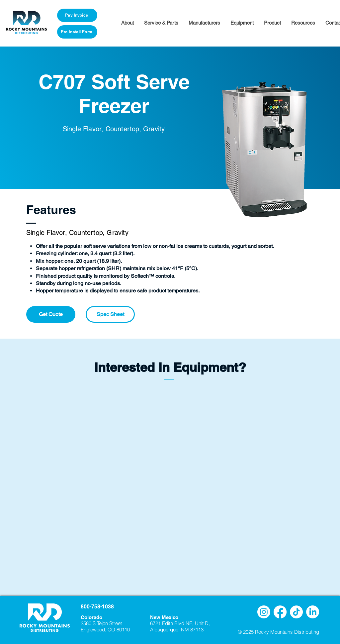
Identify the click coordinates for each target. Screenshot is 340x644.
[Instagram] (263, 611)
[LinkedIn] (312, 611)
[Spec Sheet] (110, 314)
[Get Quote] (50, 314)
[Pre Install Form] (77, 32)
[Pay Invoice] (77, 15)
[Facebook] (280, 611)
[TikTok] (296, 611)
